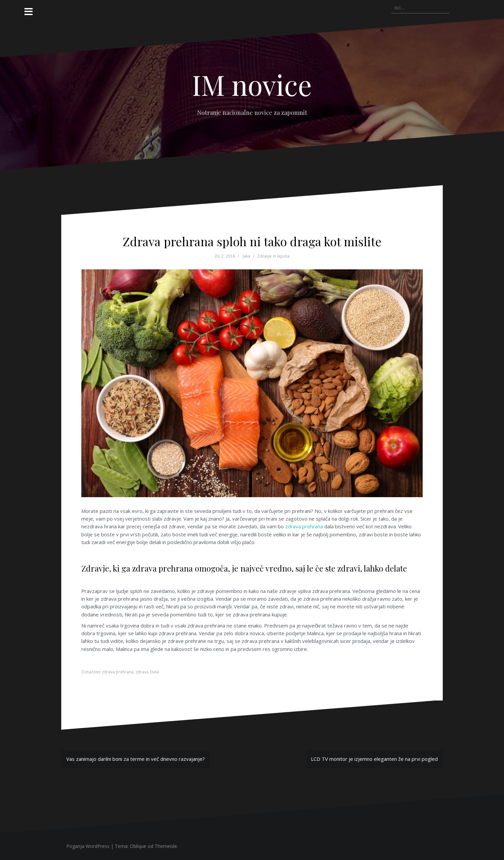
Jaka (246, 256)
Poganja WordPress (87, 846)
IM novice (252, 84)
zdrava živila (147, 672)
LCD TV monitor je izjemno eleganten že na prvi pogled (374, 758)
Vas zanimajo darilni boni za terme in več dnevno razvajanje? (135, 758)
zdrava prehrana (304, 526)
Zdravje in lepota (273, 256)
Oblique (138, 846)
